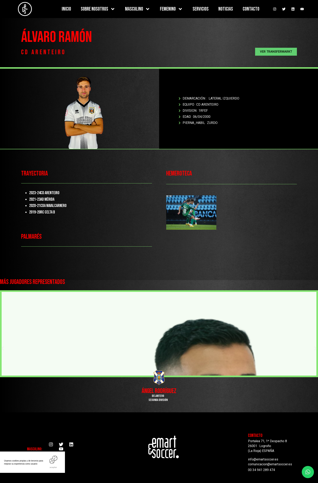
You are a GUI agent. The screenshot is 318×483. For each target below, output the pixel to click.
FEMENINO (171, 9)
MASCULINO (137, 9)
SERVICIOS (201, 9)
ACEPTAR (53, 467)
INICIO (66, 9)
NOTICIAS (225, 9)
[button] (276, 52)
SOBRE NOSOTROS (98, 9)
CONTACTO (251, 9)
